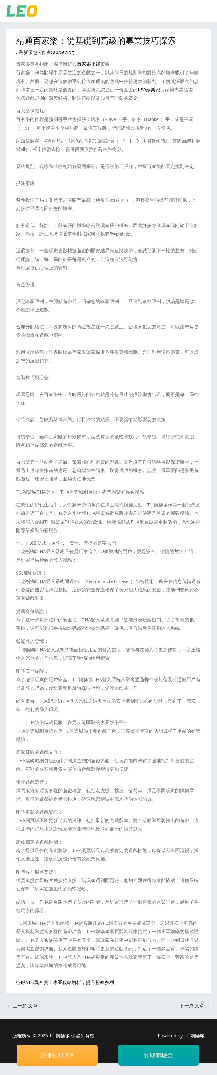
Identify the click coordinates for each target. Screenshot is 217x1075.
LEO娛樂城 (149, 89)
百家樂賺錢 (88, 64)
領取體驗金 (158, 1055)
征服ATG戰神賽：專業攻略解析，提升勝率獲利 (65, 982)
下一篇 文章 (195, 1005)
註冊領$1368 (57, 1055)
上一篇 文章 (22, 1005)
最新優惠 (28, 52)
